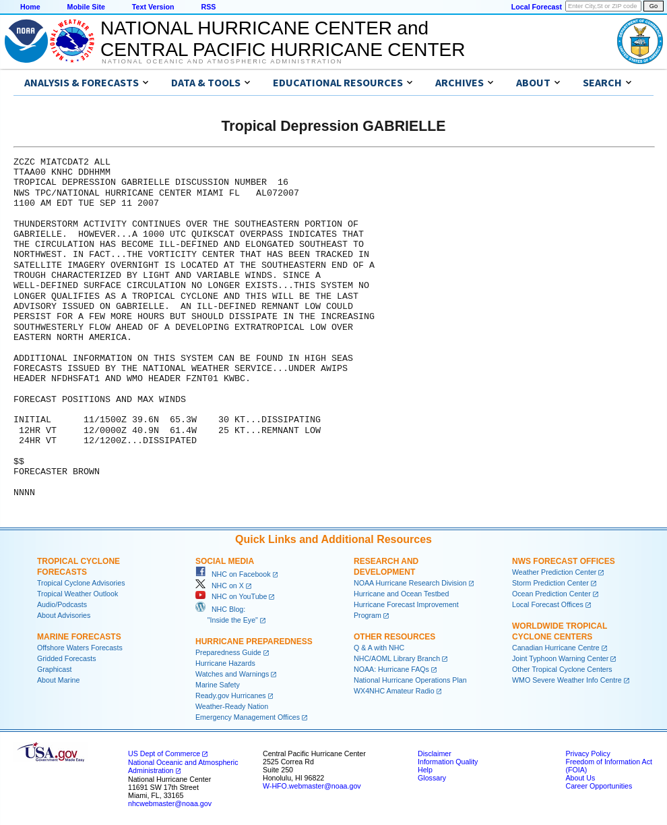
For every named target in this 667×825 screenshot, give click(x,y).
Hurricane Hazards (225, 663)
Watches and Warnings (232, 674)
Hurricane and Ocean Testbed (401, 594)
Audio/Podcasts (62, 604)
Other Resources (394, 637)
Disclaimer (434, 753)
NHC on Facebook (233, 574)
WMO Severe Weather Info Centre (567, 680)
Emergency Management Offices (247, 717)
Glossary (432, 778)
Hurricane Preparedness (254, 641)
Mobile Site (86, 7)
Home (30, 7)
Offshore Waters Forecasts (80, 648)
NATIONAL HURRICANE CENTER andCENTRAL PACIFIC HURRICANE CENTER (282, 39)
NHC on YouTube (231, 596)
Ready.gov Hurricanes (230, 695)
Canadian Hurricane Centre (556, 648)
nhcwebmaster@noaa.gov (170, 803)
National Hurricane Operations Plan (410, 680)
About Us (580, 778)
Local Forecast (536, 7)
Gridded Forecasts (66, 658)
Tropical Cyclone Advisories (81, 583)
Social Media (224, 561)
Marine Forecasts (79, 637)
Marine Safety (217, 685)
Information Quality (448, 762)
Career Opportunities (598, 786)
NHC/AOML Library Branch (397, 658)
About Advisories (63, 615)
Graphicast (54, 669)
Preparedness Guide (228, 652)
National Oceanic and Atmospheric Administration (222, 61)
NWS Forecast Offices (563, 561)
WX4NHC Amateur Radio (394, 691)
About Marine (58, 680)
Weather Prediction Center (554, 572)
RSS (208, 7)
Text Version (153, 7)
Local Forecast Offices (547, 604)
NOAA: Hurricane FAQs (391, 669)
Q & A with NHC (379, 648)
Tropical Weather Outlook (77, 594)
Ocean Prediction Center (551, 594)
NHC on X (219, 585)
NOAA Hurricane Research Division (410, 583)
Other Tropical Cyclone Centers (562, 669)
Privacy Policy (587, 753)
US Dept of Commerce (164, 753)
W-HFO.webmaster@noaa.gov (312, 786)
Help (425, 770)
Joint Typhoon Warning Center (560, 658)
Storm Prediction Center (550, 583)
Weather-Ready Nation (231, 706)
